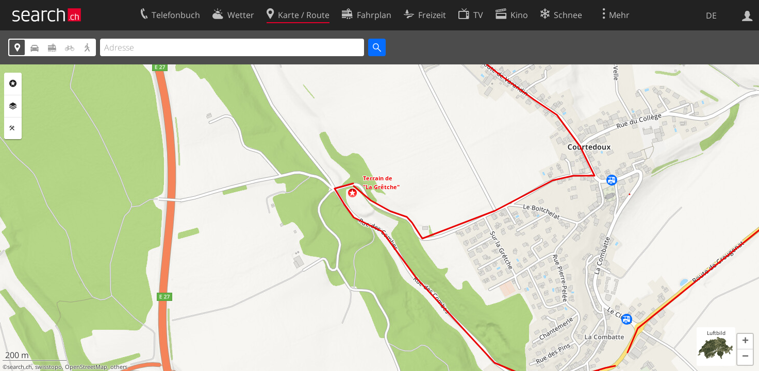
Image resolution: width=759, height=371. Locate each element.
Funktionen (13, 128)
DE (711, 15)
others (118, 366)
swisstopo (48, 366)
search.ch (19, 366)
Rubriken (13, 83)
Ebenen (13, 106)
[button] (352, 193)
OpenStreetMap (86, 366)
